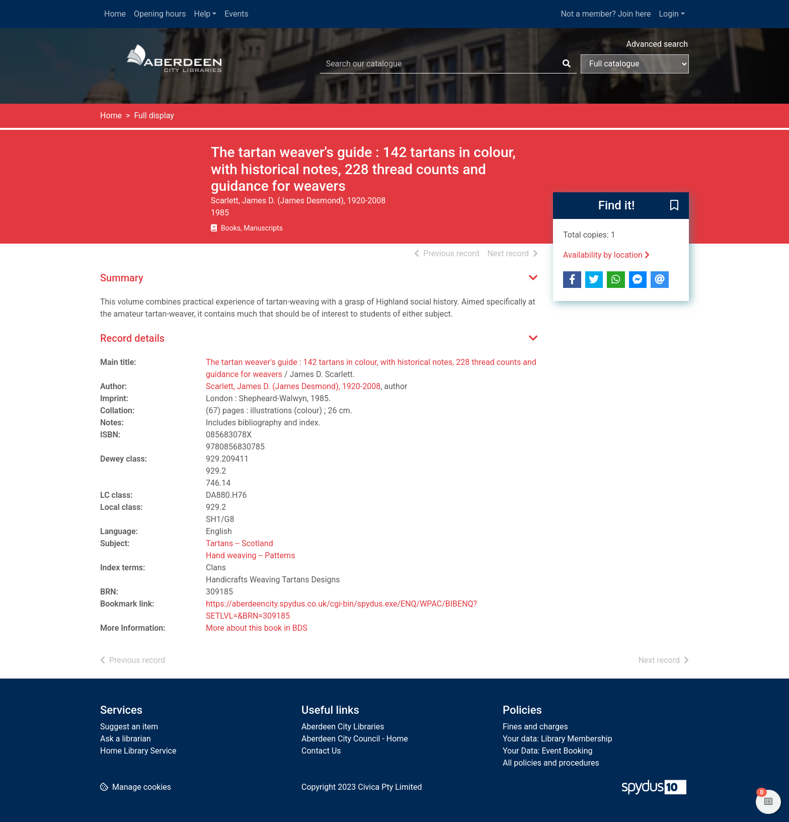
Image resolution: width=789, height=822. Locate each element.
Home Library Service (138, 751)
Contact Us (321, 751)
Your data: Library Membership (557, 738)
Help (202, 14)
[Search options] (635, 63)
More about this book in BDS (256, 628)
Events (236, 14)
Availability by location (606, 255)
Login (668, 14)
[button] (674, 205)
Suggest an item (129, 726)
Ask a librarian (125, 738)
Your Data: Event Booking (548, 751)
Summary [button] (121, 278)
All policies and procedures (551, 763)
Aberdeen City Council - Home (354, 738)
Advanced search (657, 44)
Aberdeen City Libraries (342, 726)
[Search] (567, 63)
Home (115, 14)
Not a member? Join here (606, 14)
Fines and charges (535, 726)
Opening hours (160, 14)
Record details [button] (132, 338)
